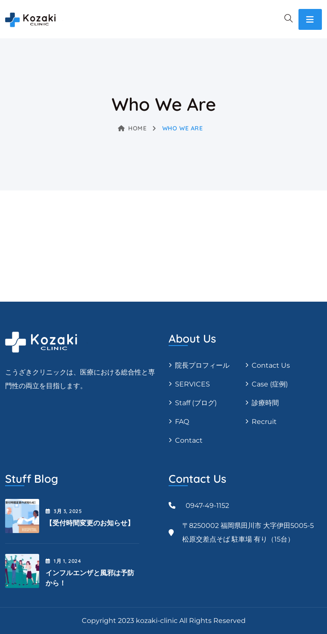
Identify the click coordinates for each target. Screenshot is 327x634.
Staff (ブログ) (196, 403)
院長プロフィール (202, 365)
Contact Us (271, 365)
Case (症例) (270, 384)
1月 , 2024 (63, 561)
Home (132, 128)
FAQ (182, 422)
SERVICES (192, 384)
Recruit (264, 422)
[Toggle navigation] (310, 19)
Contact (189, 440)
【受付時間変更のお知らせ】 (90, 523)
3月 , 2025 (64, 511)
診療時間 (265, 403)
